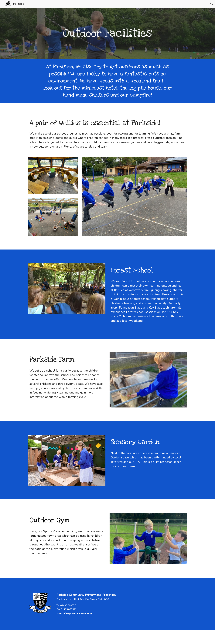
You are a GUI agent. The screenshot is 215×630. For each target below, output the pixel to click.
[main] (107, 33)
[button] (211, 4)
